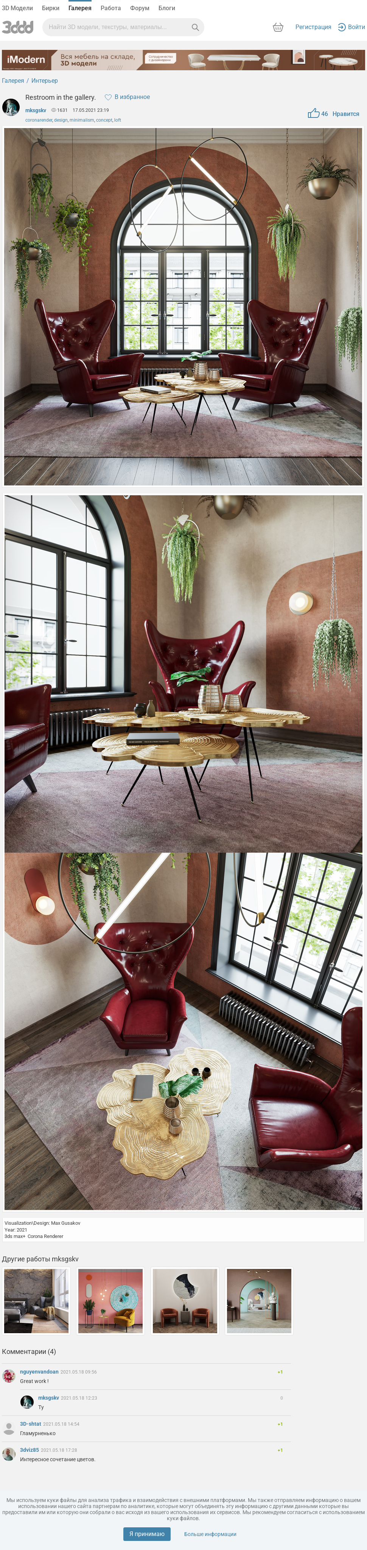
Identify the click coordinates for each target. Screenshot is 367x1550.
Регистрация (313, 27)
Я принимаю (147, 1534)
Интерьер (44, 80)
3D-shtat (31, 1424)
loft (117, 120)
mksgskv (35, 110)
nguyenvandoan (40, 1372)
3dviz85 (30, 1450)
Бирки (50, 8)
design (61, 120)
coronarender (38, 120)
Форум (139, 8)
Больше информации (210, 1534)
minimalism (82, 120)
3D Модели (17, 8)
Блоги (167, 8)
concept (104, 120)
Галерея (80, 8)
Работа (111, 8)
